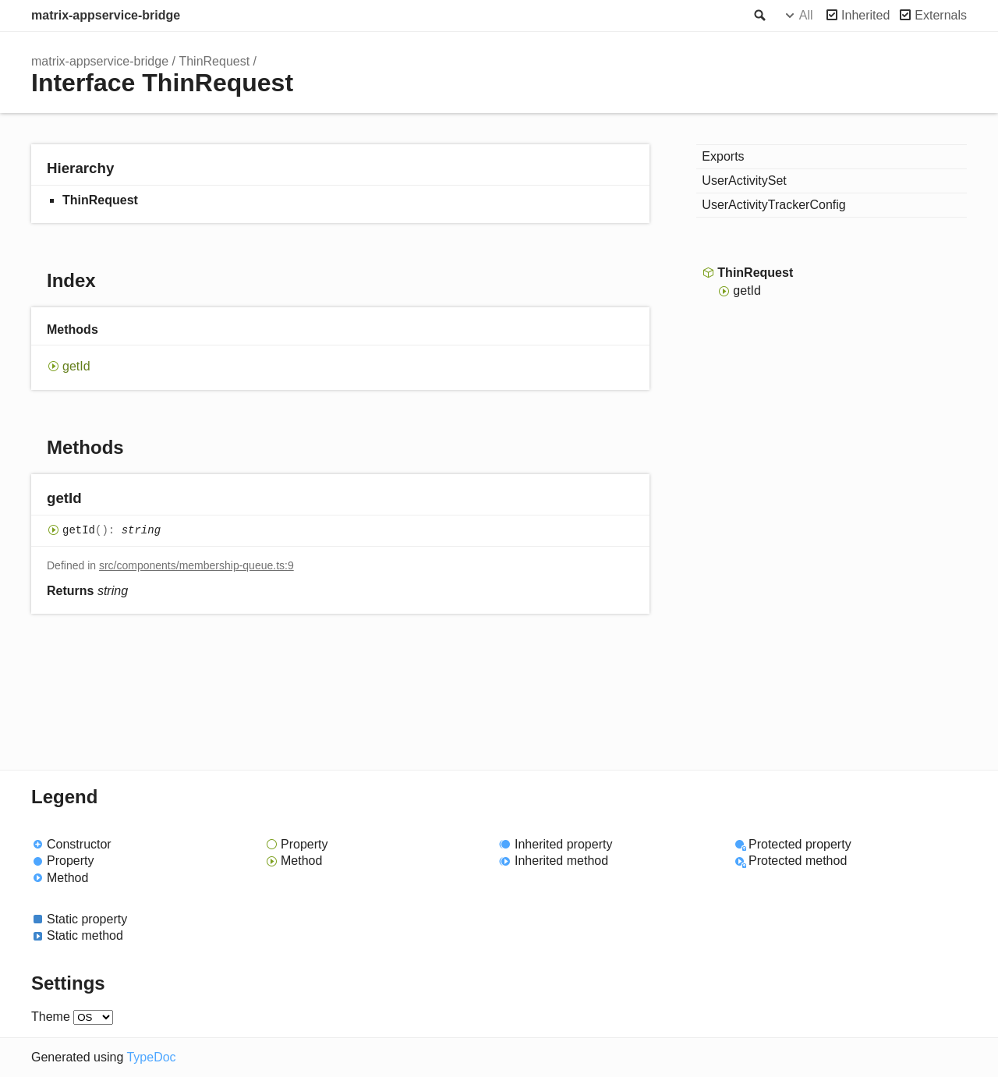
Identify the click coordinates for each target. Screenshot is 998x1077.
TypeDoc (150, 1057)
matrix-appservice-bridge (105, 15)
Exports (723, 156)
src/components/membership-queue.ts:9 (196, 565)
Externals (941, 15)
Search (758, 15)
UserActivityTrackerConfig (773, 204)
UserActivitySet (744, 180)
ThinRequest (214, 61)
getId (76, 366)
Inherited (865, 15)
